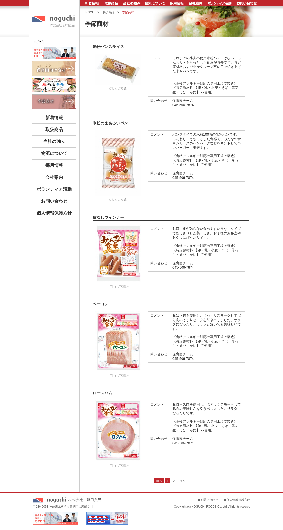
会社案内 (54, 177)
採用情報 (54, 165)
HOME (89, 12)
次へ (182, 481)
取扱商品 (54, 129)
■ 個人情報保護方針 (237, 500)
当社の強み (54, 141)
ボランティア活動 (54, 189)
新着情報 (54, 117)
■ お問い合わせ (208, 500)
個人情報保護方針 (54, 213)
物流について (54, 153)
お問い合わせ (54, 201)
